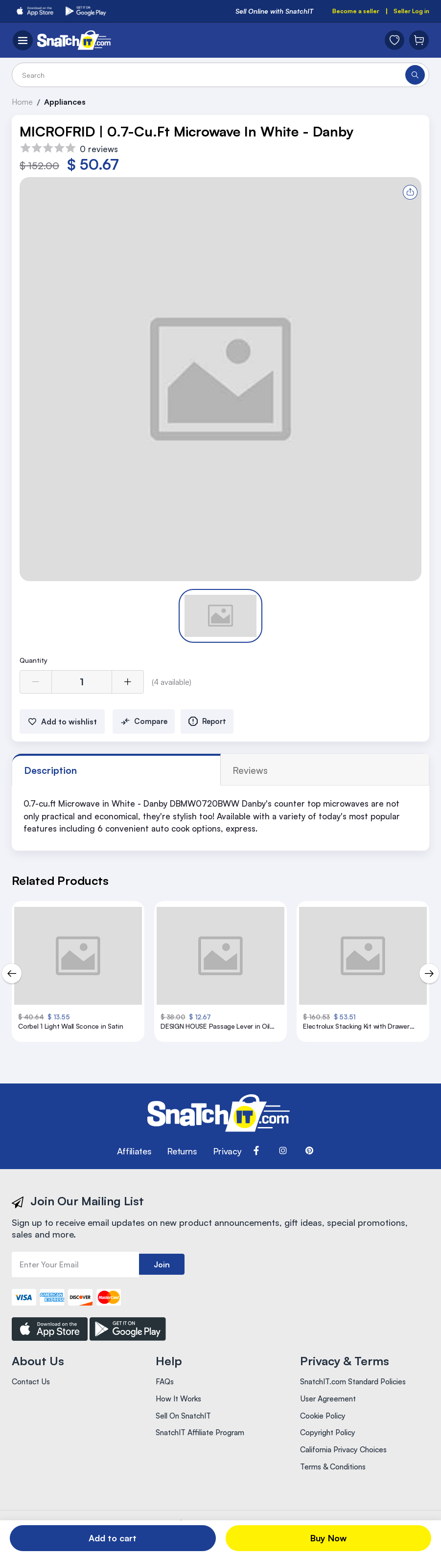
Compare (144, 726)
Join (162, 1269)
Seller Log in (408, 11)
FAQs (165, 1387)
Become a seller (347, 11)
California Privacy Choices (348, 1465)
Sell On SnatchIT (186, 1426)
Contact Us (33, 1387)
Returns (182, 1155)
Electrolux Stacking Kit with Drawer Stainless (352, 1033)
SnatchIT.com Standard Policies (359, 1387)
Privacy (227, 1155)
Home (24, 103)
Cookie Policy (325, 1426)
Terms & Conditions (336, 1484)
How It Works (180, 1406)
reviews (131, 775)
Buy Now (328, 1538)
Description (55, 775)
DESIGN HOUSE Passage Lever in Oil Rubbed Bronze (219, 1033)
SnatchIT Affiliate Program (204, 1445)
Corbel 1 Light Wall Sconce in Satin (70, 1033)
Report (213, 726)
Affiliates (134, 1155)
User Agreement (330, 1406)
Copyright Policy (330, 1445)
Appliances (69, 103)
